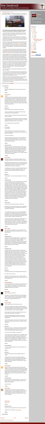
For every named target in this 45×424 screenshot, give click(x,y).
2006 (33, 48)
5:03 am (6, 92)
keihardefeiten (7, 282)
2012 (33, 28)
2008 (33, 45)
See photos (15, 75)
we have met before (19, 44)
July (34, 33)
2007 (33, 46)
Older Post (26, 417)
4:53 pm (6, 172)
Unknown (6, 94)
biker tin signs (7, 402)
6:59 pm (6, 246)
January (34, 42)
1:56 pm (6, 226)
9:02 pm (6, 143)
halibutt (6, 291)
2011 (33, 29)
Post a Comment (5, 414)
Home (15, 417)
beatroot (6, 157)
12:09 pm (6, 155)
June (34, 35)
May (34, 36)
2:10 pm (6, 280)
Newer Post (3, 417)
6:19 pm (6, 404)
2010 (33, 31)
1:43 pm (6, 343)
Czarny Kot (7, 302)
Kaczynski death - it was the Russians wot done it (15, 13)
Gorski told (8, 52)
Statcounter (33, 55)
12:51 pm (6, 324)
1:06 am (6, 234)
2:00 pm (6, 350)
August (34, 32)
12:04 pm (6, 289)
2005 (33, 49)
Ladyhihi (6, 388)
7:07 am (6, 386)
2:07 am (6, 200)
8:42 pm (6, 125)
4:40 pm (6, 363)
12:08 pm (6, 300)
